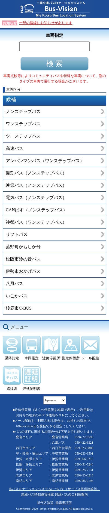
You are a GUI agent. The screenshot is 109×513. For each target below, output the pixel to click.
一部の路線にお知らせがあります (45, 23)
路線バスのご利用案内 (71, 494)
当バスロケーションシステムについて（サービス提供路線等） (54, 489)
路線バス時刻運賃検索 (37, 494)
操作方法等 (45, 503)
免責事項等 (64, 503)
